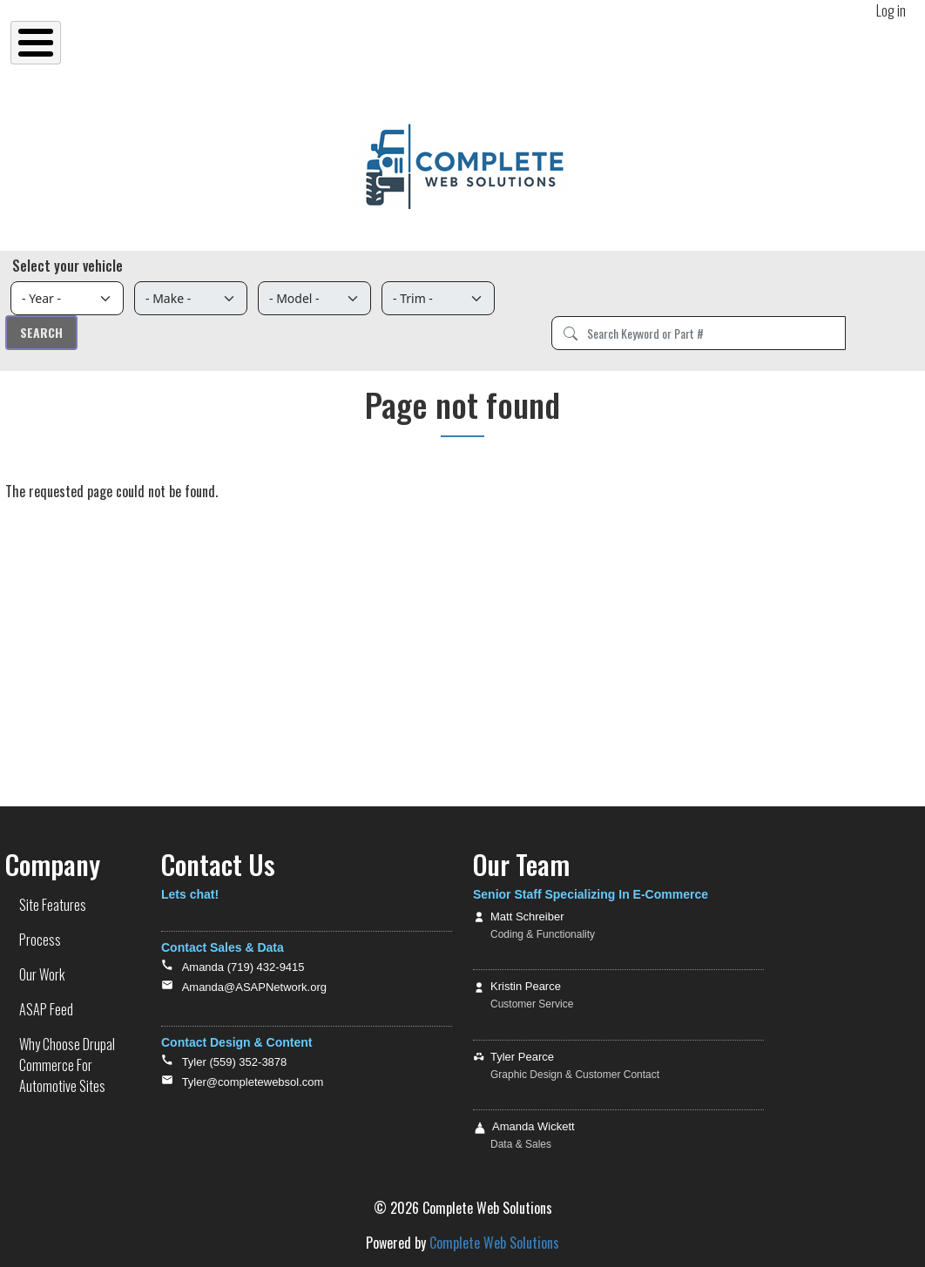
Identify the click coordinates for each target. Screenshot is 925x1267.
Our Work (41, 974)
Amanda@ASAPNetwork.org (254, 987)
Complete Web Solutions (494, 1242)
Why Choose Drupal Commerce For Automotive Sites (67, 1065)
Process (40, 939)
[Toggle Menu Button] (35, 42)
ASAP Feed (46, 1009)
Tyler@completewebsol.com (253, 1081)
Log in (891, 10)
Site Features (52, 904)
